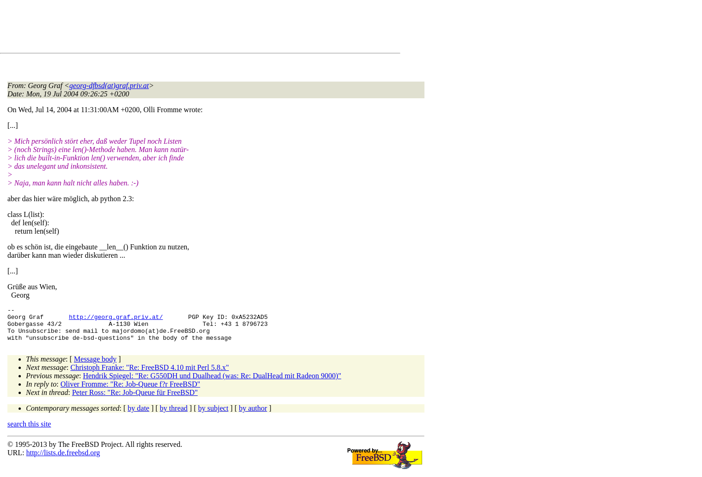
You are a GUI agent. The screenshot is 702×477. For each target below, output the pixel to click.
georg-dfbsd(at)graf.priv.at (109, 85)
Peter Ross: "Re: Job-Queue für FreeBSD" (134, 399)
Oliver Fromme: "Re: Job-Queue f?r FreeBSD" (130, 391)
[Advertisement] (176, 28)
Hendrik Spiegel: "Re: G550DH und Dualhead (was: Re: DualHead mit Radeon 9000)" (212, 383)
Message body (95, 366)
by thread (174, 415)
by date (139, 415)
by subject (213, 415)
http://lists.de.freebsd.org (63, 460)
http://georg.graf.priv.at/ (116, 319)
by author (253, 415)
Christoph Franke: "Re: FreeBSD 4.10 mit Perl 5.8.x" (149, 374)
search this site (29, 431)
